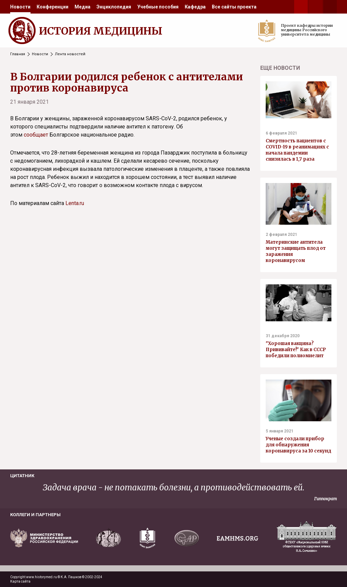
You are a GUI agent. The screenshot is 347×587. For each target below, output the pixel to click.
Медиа (82, 6)
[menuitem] (20, 7)
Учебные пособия (158, 6)
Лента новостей (70, 54)
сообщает (36, 134)
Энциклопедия (114, 6)
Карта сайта (20, 581)
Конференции (52, 6)
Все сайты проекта (234, 6)
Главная (17, 54)
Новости (20, 6)
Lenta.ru (74, 203)
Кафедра (195, 6)
